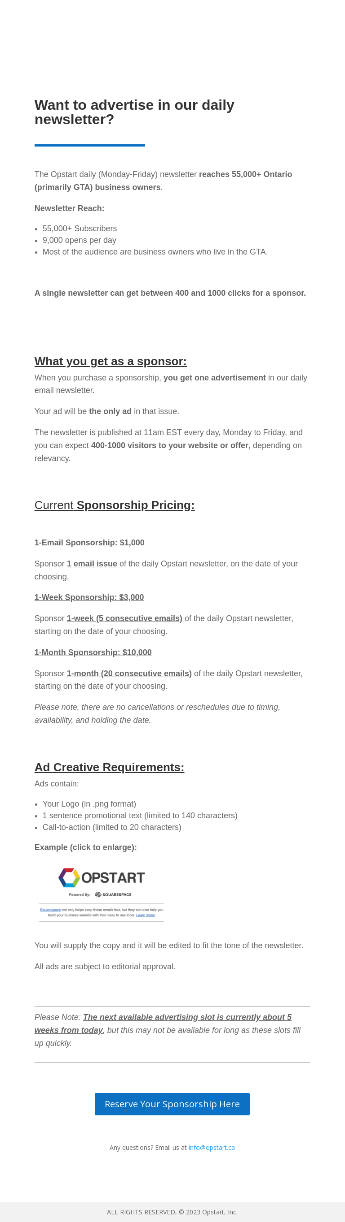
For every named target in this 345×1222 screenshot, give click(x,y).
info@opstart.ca (212, 1147)
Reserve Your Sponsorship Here (172, 1104)
